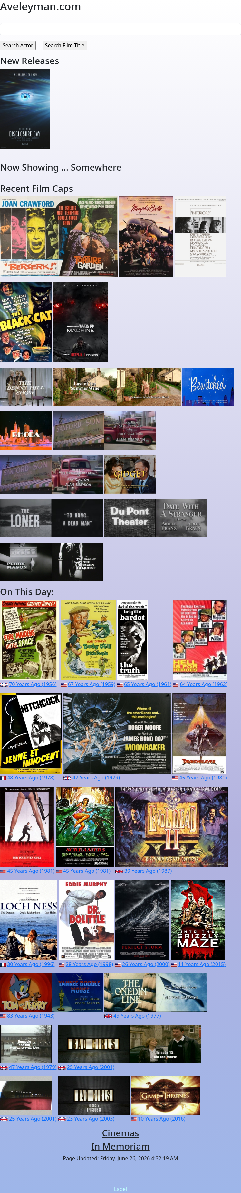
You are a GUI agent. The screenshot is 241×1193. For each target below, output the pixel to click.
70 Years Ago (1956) (32, 684)
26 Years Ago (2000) (145, 964)
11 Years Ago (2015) (202, 964)
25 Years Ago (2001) (90, 1067)
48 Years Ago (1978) (30, 777)
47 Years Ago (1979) (96, 777)
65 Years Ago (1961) (147, 684)
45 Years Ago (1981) (203, 777)
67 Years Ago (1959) (91, 684)
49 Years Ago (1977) (137, 1015)
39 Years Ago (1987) (148, 870)
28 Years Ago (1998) (89, 964)
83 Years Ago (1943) (30, 1015)
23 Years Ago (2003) (90, 1118)
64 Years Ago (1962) (203, 684)
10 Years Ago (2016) (161, 1118)
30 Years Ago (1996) (30, 964)
